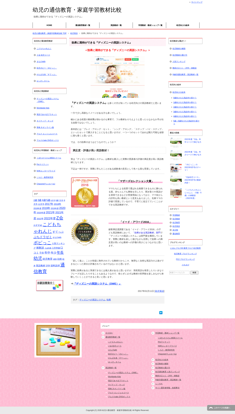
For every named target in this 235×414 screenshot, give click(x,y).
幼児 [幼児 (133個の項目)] (38, 258)
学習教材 (176, 215)
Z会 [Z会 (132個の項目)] (59, 217)
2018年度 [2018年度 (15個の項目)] (37, 208)
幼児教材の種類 (178, 49)
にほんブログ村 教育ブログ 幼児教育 (185, 248)
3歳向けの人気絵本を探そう (185, 112)
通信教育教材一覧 (82, 25)
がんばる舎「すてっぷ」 (47, 74)
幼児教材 (176, 219)
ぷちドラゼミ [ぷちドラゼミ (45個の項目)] (43, 237)
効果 (109, 299)
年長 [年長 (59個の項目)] (60, 252)
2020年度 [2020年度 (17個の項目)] (41, 212)
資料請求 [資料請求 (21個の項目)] (55, 265)
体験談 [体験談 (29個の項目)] (40, 247)
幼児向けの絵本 (182, 25)
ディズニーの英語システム (92, 299)
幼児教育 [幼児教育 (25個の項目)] (47, 259)
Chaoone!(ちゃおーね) (46, 184)
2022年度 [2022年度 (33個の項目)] (50, 218)
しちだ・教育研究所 (45, 177)
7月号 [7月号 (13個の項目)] (61, 200)
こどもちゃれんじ (44, 49)
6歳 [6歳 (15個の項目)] (57, 200)
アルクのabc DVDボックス (48, 140)
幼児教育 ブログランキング (185, 254)
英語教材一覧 (116, 25)
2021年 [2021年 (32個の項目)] (50, 212)
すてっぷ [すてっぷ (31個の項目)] (58, 231)
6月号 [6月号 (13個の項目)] (53, 200)
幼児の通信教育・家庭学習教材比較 (77, 10)
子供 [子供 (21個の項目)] (41, 253)
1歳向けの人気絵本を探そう (185, 102)
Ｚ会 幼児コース (43, 55)
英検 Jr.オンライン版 (45, 127)
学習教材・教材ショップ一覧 (150, 25)
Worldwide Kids (43, 108)
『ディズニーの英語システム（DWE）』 (97, 283)
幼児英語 (159, 291)
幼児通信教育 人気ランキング (167, 372)
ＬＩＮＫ (159, 384)
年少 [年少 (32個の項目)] (53, 252)
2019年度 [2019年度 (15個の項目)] (55, 208)
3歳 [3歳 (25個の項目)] (40, 200)
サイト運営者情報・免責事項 (167, 388)
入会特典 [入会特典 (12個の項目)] (48, 248)
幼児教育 (176, 222)
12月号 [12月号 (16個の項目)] (41, 204)
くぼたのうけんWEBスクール (49, 158)
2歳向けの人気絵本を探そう (185, 107)
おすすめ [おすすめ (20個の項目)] (38, 225)
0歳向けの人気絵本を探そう (185, 98)
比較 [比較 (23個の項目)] (59, 259)
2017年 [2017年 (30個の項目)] (49, 203)
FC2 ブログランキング (185, 259)
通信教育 (176, 234)
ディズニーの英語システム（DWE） (48, 100)
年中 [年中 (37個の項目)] (47, 252)
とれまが (185, 265)
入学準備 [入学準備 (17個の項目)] (56, 248)
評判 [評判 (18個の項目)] (48, 266)
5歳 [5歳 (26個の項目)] (48, 200)
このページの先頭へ (222, 408)
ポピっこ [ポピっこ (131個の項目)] (42, 242)
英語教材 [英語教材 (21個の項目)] (40, 265)
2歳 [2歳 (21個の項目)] (35, 200)
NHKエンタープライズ (46, 171)
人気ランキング (178, 61)
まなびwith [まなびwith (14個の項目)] (56, 237)
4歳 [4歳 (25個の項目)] (44, 200)
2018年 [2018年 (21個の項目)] (57, 204)
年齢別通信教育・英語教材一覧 (185, 74)
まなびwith (41, 61)
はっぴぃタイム (43, 81)
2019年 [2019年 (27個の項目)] (46, 208)
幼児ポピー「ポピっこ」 (47, 68)
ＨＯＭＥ (109, 333)
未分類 (175, 230)
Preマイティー (43, 164)
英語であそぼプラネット (47, 114)
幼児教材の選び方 (179, 55)
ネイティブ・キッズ (45, 121)
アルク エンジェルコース (47, 134)
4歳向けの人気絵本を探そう (185, 116)
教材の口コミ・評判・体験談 (184, 68)
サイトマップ (196, 2)
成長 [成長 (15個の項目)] (55, 259)
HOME (49, 25)
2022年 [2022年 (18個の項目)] (40, 218)
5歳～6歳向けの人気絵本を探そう (186, 122)
